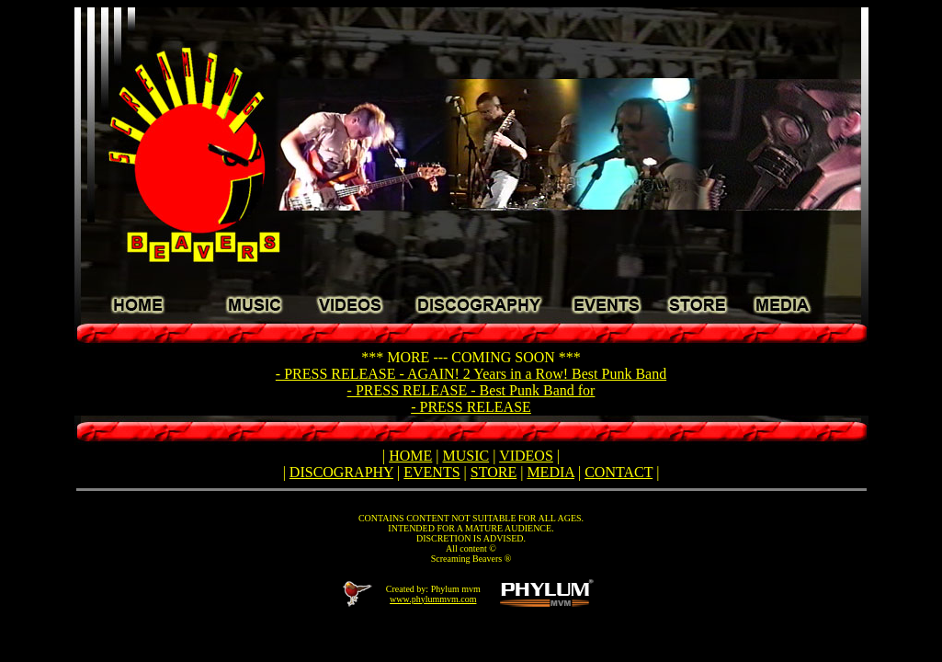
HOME (410, 455)
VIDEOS (526, 455)
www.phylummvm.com (433, 599)
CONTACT (618, 472)
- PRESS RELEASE (471, 407)
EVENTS (431, 472)
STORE (493, 472)
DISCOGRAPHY (341, 472)
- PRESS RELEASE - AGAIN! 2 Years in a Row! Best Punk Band (471, 374)
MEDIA (550, 472)
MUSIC (466, 455)
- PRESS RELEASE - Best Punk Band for (471, 390)
